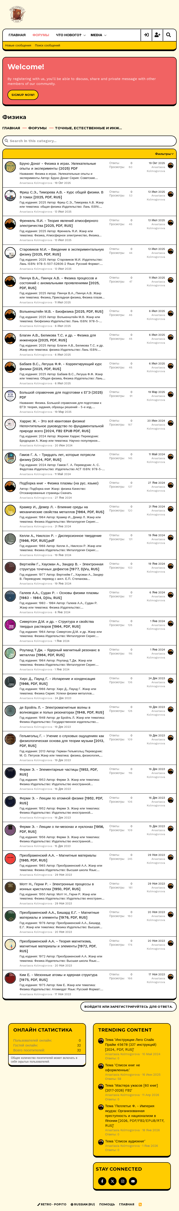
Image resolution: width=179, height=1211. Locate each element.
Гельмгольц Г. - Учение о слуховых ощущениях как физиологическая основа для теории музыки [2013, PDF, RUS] (62, 741)
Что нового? (69, 35)
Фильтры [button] (163, 153)
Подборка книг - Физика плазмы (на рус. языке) (59, 483)
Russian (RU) (83, 1204)
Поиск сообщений (47, 45)
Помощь (107, 1204)
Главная (17, 35)
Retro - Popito (51, 1204)
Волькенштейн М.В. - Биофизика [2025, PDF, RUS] (61, 311)
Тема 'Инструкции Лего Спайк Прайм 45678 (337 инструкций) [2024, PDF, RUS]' (130, 1044)
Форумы (41, 35)
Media (96, 35)
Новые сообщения (18, 45)
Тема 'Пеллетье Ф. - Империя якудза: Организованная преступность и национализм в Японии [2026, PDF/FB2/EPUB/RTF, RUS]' (134, 1115)
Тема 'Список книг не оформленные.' (122, 1067)
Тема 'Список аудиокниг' (125, 1141)
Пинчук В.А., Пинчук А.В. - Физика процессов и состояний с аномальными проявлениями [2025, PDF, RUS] (60, 283)
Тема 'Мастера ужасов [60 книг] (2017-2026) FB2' (131, 1087)
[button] (84, 35)
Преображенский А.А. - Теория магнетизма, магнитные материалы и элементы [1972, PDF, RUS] (58, 946)
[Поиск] (168, 35)
